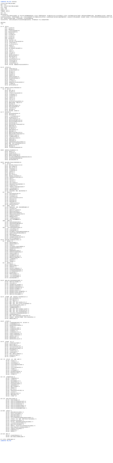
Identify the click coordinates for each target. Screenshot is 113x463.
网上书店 (9, 1)
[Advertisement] (45, 451)
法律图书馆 (3, 1)
